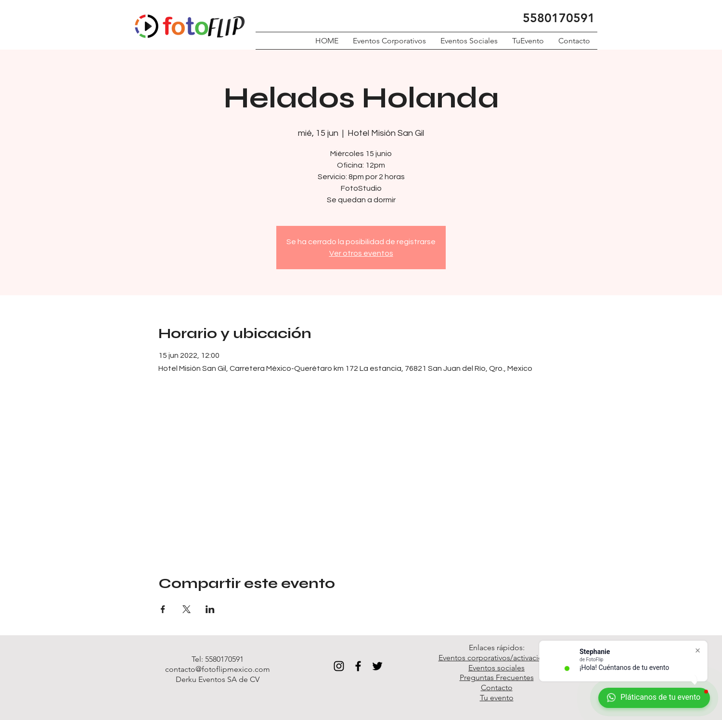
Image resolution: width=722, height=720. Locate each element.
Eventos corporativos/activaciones (496, 657)
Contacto (497, 687)
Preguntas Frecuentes (497, 677)
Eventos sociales (496, 667)
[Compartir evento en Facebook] (163, 609)
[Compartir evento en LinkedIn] (210, 609)
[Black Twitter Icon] (377, 666)
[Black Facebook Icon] (358, 666)
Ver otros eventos (361, 253)
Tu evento (497, 697)
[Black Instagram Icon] (339, 666)
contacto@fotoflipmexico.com (217, 669)
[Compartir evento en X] (186, 609)
